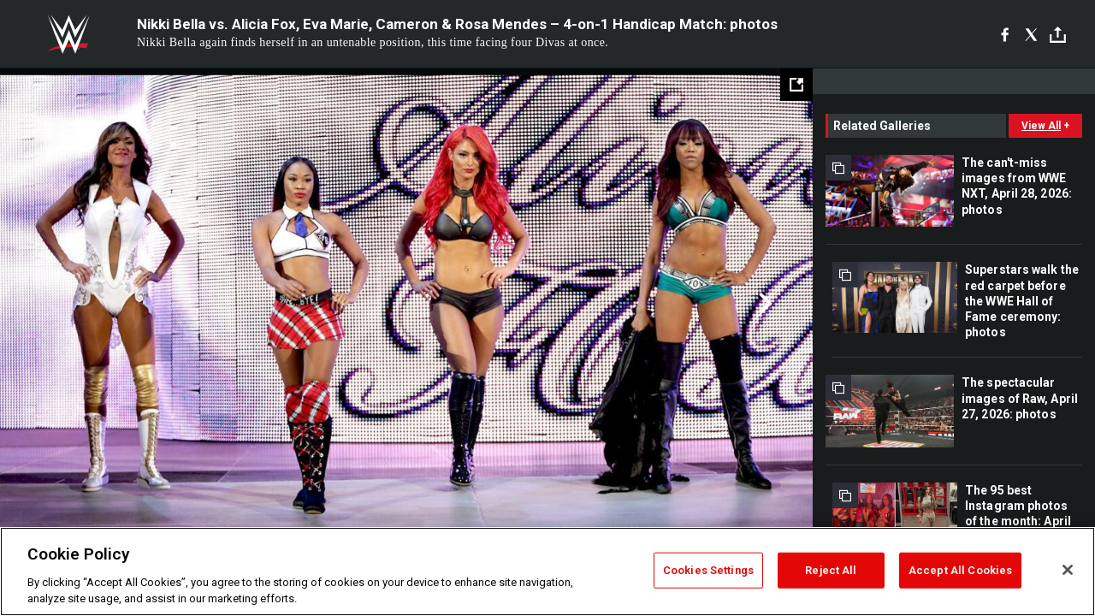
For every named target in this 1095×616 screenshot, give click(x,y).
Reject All (830, 570)
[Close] (1067, 570)
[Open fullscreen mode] (796, 84)
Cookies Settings (708, 570)
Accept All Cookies (960, 570)
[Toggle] (1058, 35)
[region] (547, 571)
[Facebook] (1004, 34)
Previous (49, 303)
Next (763, 303)
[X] (1031, 34)
